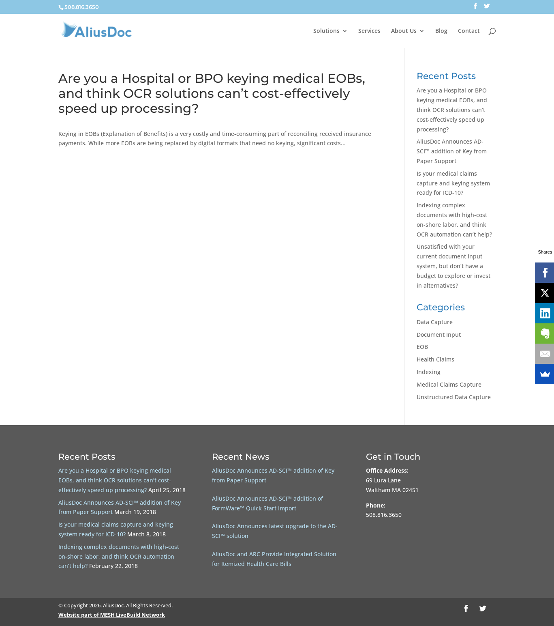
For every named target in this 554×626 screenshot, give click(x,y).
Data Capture (435, 322)
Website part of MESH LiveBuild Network (111, 614)
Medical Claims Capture (449, 384)
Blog (441, 31)
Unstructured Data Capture (454, 397)
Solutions (326, 31)
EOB (422, 347)
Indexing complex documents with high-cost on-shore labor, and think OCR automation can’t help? (118, 556)
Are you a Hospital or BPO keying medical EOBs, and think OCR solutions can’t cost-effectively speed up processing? (211, 93)
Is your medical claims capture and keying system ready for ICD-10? (453, 183)
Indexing (429, 372)
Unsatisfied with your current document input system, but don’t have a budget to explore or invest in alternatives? (453, 266)
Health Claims (435, 359)
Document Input (439, 334)
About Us (404, 31)
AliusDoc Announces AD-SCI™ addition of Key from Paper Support (452, 151)
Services (369, 31)
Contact (469, 31)
